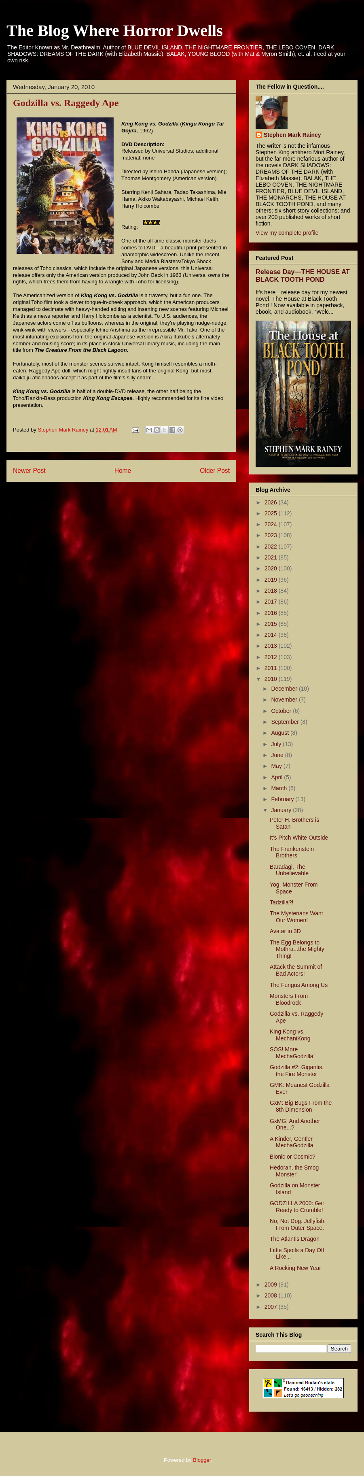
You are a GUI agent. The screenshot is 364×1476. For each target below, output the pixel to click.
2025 (272, 513)
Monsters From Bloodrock (289, 999)
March (279, 788)
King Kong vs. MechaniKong (290, 1035)
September (285, 722)
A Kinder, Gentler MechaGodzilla (291, 1142)
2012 (272, 657)
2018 (272, 590)
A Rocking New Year (295, 1268)
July (277, 744)
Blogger (202, 1460)
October (282, 711)
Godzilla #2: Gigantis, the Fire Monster (297, 1070)
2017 (272, 601)
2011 (272, 668)
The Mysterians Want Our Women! (296, 916)
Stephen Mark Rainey (292, 135)
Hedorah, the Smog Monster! (294, 1171)
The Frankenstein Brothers (292, 852)
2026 (272, 502)
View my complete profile (287, 233)
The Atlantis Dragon (295, 1239)
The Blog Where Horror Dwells (114, 30)
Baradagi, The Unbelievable (289, 870)
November (284, 699)
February (283, 799)
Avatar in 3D (285, 931)
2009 (272, 1284)
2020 (272, 568)
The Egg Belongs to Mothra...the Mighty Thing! (297, 949)
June (278, 755)
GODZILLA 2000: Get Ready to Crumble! (297, 1206)
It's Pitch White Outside (299, 837)
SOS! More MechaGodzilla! (292, 1052)
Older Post (215, 470)
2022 (272, 546)
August (280, 732)
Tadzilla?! (281, 902)
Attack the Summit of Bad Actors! (296, 970)
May (277, 766)
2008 (272, 1295)
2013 (272, 645)
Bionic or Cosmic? (292, 1156)
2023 (272, 535)
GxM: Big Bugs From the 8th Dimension (301, 1106)
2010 (272, 679)
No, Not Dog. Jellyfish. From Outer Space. (298, 1224)
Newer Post (29, 470)
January (282, 810)
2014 (272, 635)
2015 (272, 624)
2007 (272, 1307)
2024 (272, 524)
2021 (272, 557)
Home (122, 470)
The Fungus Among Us (299, 985)
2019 (272, 579)
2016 (272, 613)
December (284, 688)
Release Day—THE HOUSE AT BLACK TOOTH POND (303, 275)
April (277, 777)
